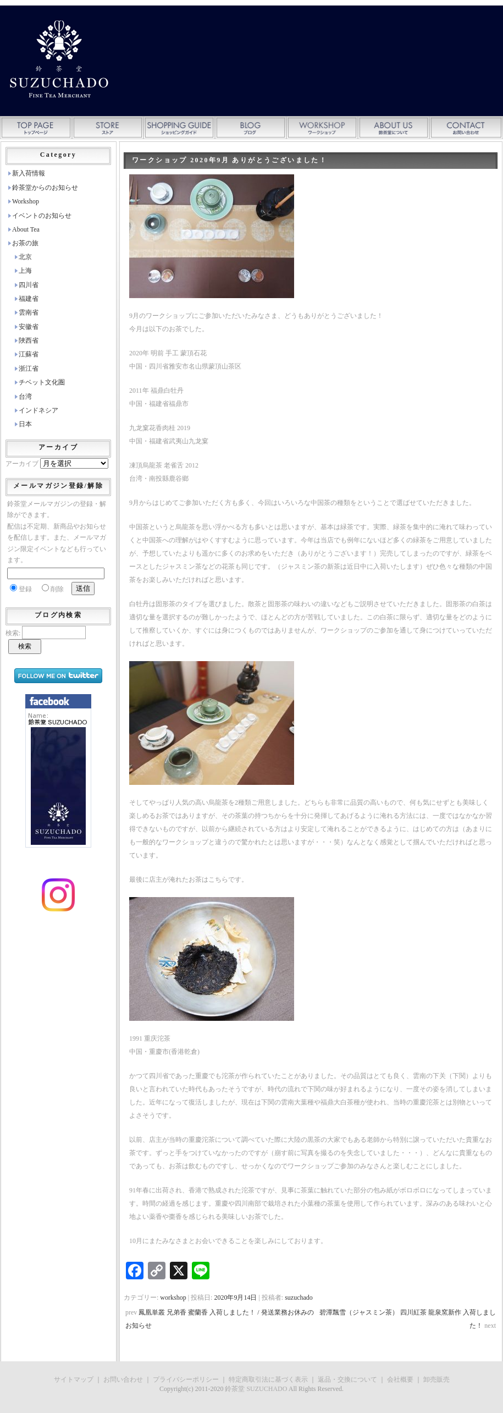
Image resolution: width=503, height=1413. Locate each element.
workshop (173, 1297)
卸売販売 (436, 1379)
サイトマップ (73, 1379)
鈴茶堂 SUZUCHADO (256, 1389)
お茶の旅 (25, 243)
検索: (12, 633)
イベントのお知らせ (41, 215)
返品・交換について (347, 1379)
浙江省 (28, 368)
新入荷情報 (28, 173)
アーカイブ (21, 464)
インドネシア (38, 410)
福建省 (28, 299)
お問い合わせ (123, 1379)
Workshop (25, 201)
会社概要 (400, 1379)
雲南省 (28, 312)
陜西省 (28, 340)
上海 (25, 270)
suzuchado (299, 1297)
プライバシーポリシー (186, 1379)
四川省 (28, 285)
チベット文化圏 (42, 382)
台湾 (25, 396)
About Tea (26, 229)
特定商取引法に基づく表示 (268, 1379)
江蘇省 (28, 354)
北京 (25, 257)
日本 (25, 424)
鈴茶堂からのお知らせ (45, 187)
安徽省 (28, 327)
